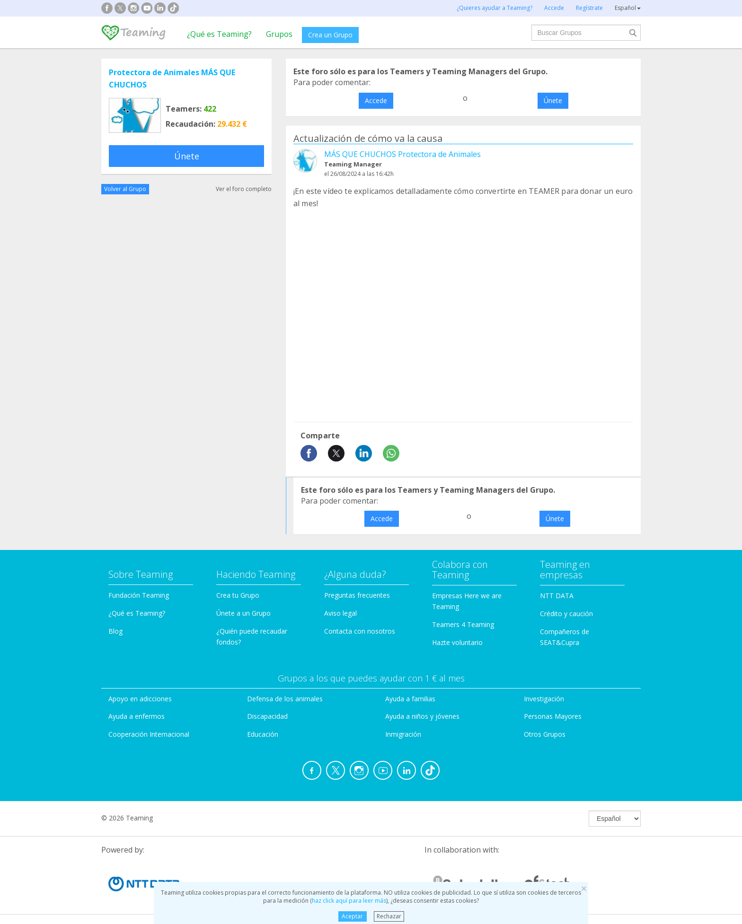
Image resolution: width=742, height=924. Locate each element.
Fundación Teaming (138, 595)
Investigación (544, 698)
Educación (262, 734)
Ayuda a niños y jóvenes (422, 716)
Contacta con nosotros (359, 631)
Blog (115, 631)
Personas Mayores (553, 716)
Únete (186, 156)
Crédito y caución (566, 613)
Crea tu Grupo (237, 595)
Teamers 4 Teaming (463, 624)
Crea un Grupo (330, 34)
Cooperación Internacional (148, 734)
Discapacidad (267, 716)
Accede (376, 100)
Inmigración (403, 734)
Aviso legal (340, 613)
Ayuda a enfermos (136, 716)
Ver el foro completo (244, 189)
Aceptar (352, 916)
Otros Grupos (544, 734)
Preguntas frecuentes (357, 595)
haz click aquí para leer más (349, 901)
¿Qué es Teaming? (219, 34)
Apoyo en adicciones (140, 698)
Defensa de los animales (285, 698)
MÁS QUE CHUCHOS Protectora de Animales (402, 154)
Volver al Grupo (125, 189)
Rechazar (389, 916)
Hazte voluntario (457, 642)
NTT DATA (557, 595)
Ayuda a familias (410, 698)
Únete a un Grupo (243, 613)
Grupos (279, 34)
